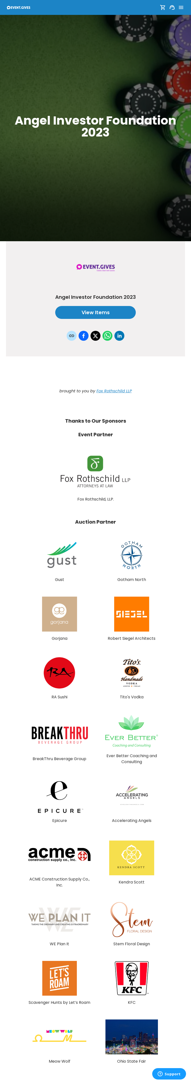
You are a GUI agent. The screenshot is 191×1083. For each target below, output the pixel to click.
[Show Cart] (163, 7)
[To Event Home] (18, 7)
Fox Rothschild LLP (114, 391)
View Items (95, 312)
